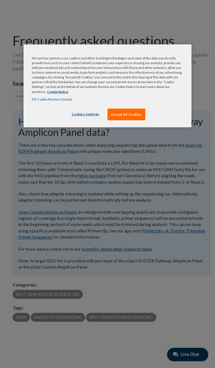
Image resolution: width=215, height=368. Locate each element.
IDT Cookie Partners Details (52, 99)
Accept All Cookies (126, 114)
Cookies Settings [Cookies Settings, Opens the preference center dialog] (85, 114)
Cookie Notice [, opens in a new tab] (57, 91)
